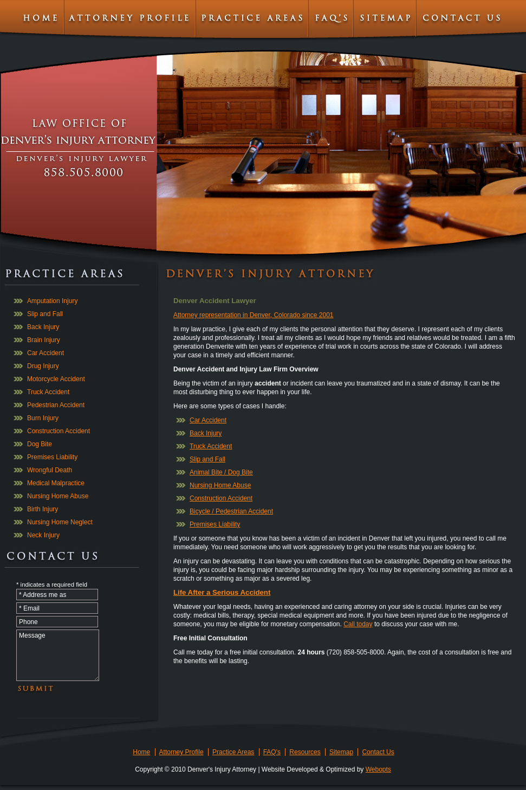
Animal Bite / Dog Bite (221, 472)
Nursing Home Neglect (60, 522)
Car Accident (45, 353)
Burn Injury (43, 418)
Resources (304, 752)
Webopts (378, 769)
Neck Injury (43, 535)
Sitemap (341, 752)
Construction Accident (58, 431)
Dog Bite (39, 444)
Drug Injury (43, 366)
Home (141, 752)
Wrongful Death (49, 470)
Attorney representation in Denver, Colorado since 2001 (253, 315)
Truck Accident (48, 392)
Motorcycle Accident (56, 379)
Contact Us (378, 752)
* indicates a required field (51, 584)
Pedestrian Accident (56, 405)
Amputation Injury (52, 301)
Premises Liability (52, 457)
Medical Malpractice (56, 483)
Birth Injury (42, 509)
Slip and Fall (45, 314)
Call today (357, 624)
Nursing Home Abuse (57, 496)
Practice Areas (233, 752)
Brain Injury (43, 340)
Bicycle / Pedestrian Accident (231, 511)
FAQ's (272, 752)
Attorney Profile (181, 752)
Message (57, 655)
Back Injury (43, 327)
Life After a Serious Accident (221, 592)
